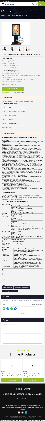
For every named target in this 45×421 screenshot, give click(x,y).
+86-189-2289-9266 (38, 1)
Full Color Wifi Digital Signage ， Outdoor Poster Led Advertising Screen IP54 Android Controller (11, 375)
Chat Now (22, 313)
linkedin (19, 412)
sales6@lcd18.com (7, 1)
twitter (26, 412)
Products (8, 15)
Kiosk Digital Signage (17, 15)
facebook (22, 412)
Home (2, 15)
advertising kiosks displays (10, 291)
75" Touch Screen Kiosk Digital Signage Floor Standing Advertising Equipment (32, 375)
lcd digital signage (7, 287)
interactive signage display (22, 287)
